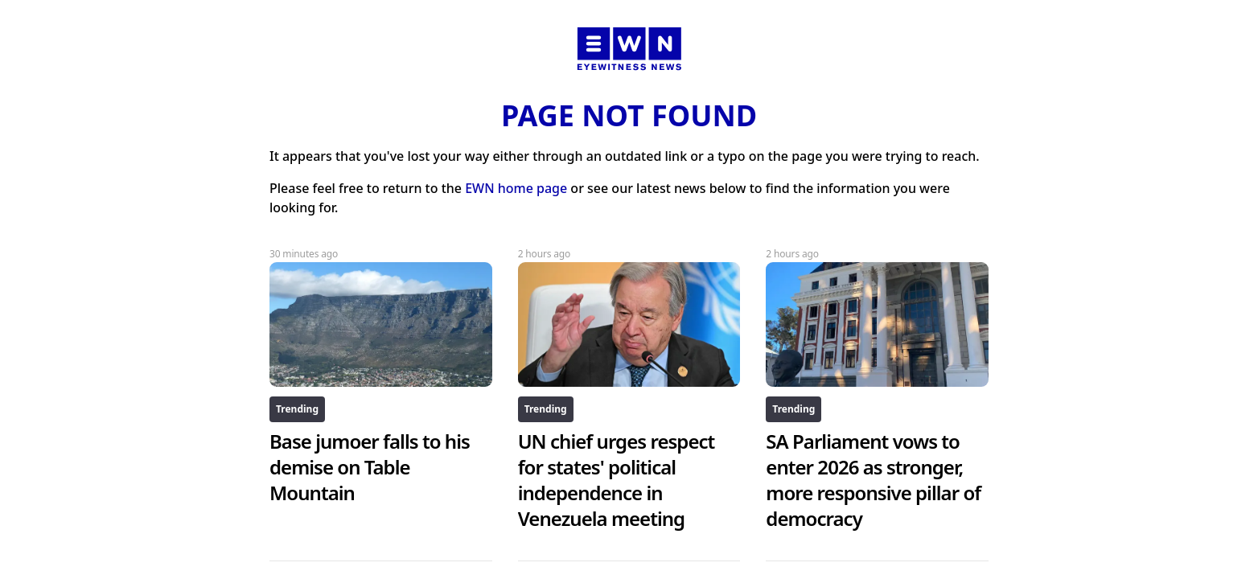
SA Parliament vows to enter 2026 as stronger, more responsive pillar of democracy (873, 480)
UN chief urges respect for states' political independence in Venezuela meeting (616, 480)
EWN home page (516, 188)
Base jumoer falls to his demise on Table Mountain (369, 467)
